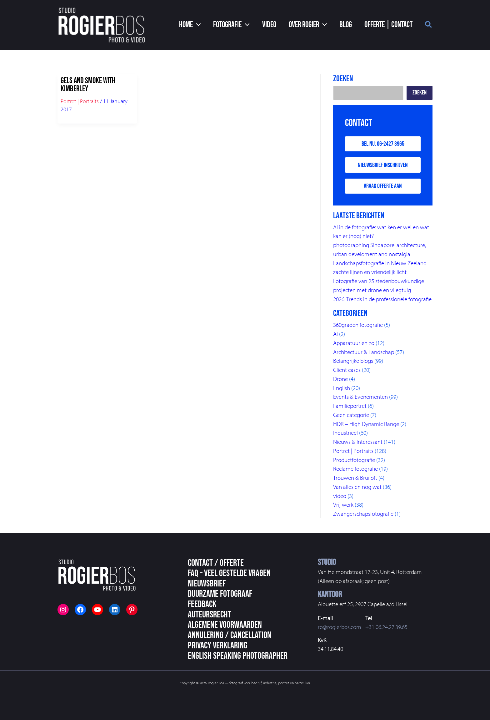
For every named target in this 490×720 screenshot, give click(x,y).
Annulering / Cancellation (229, 634)
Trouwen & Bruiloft (355, 477)
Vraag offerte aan (383, 187)
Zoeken (419, 92)
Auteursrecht (209, 613)
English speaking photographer (238, 655)
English (341, 388)
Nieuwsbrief (207, 582)
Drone (340, 379)
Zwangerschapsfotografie (363, 512)
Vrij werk (343, 504)
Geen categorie (351, 414)
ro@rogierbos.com (339, 626)
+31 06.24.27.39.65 (386, 626)
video (339, 495)
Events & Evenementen (360, 397)
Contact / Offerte (216, 562)
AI (335, 334)
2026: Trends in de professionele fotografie (382, 299)
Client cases (347, 370)
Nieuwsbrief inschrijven (383, 166)
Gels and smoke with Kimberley (88, 85)
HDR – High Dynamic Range (366, 423)
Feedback (202, 603)
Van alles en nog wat (357, 486)
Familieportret (350, 405)
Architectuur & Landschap (363, 352)
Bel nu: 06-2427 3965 (383, 144)
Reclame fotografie (355, 468)
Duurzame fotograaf (220, 593)
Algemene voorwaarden (225, 624)
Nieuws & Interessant (357, 441)
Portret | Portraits (80, 101)
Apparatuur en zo (353, 343)
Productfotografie (354, 459)
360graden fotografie (358, 325)
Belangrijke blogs (353, 361)
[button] (207, 25)
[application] (214, 25)
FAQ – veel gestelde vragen (229, 572)
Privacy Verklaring (218, 644)
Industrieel (345, 432)
